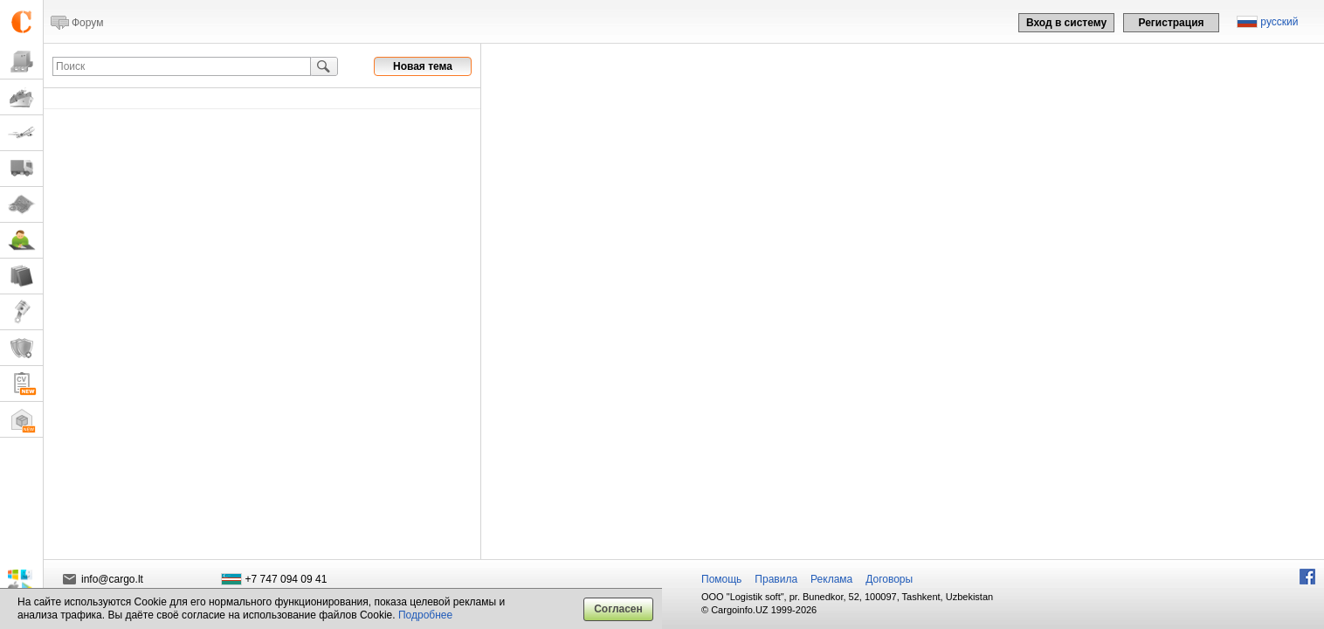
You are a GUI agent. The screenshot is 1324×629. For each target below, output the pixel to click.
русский (1279, 22)
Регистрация (1170, 23)
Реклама (831, 579)
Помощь (721, 579)
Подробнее (425, 615)
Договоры (889, 579)
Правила (776, 579)
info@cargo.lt (112, 579)
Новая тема (422, 66)
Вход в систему (1066, 23)
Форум (87, 23)
